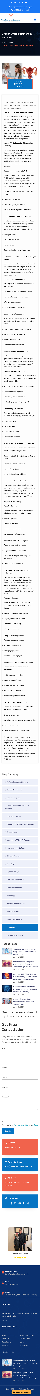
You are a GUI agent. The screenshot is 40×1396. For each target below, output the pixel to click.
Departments (7, 1342)
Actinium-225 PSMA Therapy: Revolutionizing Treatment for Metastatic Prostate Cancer (25, 977)
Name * (4, 1048)
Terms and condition (21, 1125)
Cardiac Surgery (12, 798)
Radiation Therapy (13, 888)
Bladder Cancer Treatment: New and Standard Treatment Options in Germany (25, 989)
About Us (5, 1339)
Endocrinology (11, 832)
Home (4, 42)
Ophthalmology (12, 872)
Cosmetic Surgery (13, 816)
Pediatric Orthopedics (14, 880)
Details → (5, 1320)
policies (35, 1125)
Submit (7, 1131)
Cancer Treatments (13, 790)
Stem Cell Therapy (13, 919)
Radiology (10, 895)
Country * (5, 1077)
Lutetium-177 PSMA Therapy (17, 840)
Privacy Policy (25, 1339)
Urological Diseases (14, 935)
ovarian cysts (9, 740)
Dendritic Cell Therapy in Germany (19, 824)
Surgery (10, 927)
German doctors (23, 283)
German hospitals (11, 510)
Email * (4, 1058)
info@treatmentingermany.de (18, 1166)
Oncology (10, 864)
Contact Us (24, 1345)
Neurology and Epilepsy (15, 848)
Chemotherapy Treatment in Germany (17, 807)
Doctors (5, 1345)
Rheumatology (12, 911)
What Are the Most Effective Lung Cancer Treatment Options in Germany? (25, 952)
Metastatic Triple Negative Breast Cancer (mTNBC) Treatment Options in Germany (25, 964)
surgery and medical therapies (16, 488)
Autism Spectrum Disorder (16, 782)
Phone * (4, 1068)
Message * (5, 1097)
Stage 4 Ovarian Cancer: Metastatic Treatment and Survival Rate (23, 1001)
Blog (11, 42)
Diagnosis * (5, 1087)
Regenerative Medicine (15, 903)
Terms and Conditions (28, 1335)
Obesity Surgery (12, 856)
